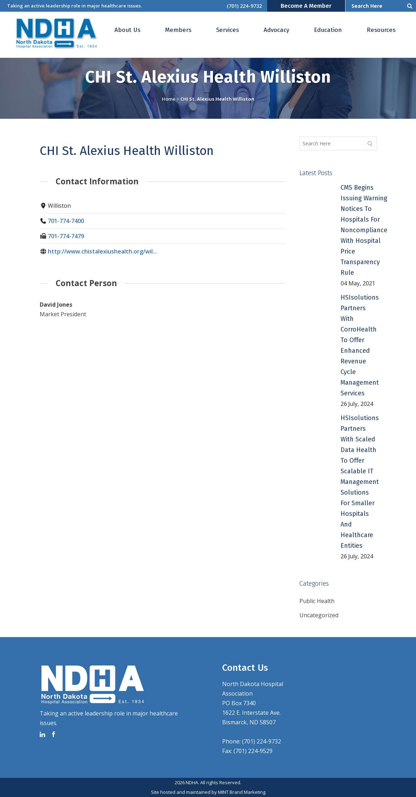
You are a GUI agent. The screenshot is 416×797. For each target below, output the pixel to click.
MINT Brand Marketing (241, 792)
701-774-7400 (66, 221)
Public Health (317, 601)
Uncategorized (318, 615)
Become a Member (306, 6)
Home (168, 99)
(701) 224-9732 (244, 5)
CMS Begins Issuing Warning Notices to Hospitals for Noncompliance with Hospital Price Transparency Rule (364, 230)
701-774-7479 (66, 236)
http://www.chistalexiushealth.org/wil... (102, 251)
